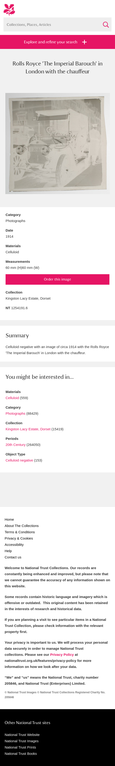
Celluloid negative (19, 460)
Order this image (57, 279)
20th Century (16, 445)
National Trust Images (22, 741)
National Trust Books (21, 754)
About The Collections (22, 526)
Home (9, 519)
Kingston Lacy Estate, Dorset (28, 429)
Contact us (13, 557)
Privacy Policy (62, 655)
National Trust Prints (20, 747)
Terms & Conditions (20, 532)
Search (106, 22)
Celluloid (12, 398)
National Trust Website (22, 735)
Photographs (15, 413)
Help (8, 551)
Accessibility (14, 545)
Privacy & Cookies (19, 538)
